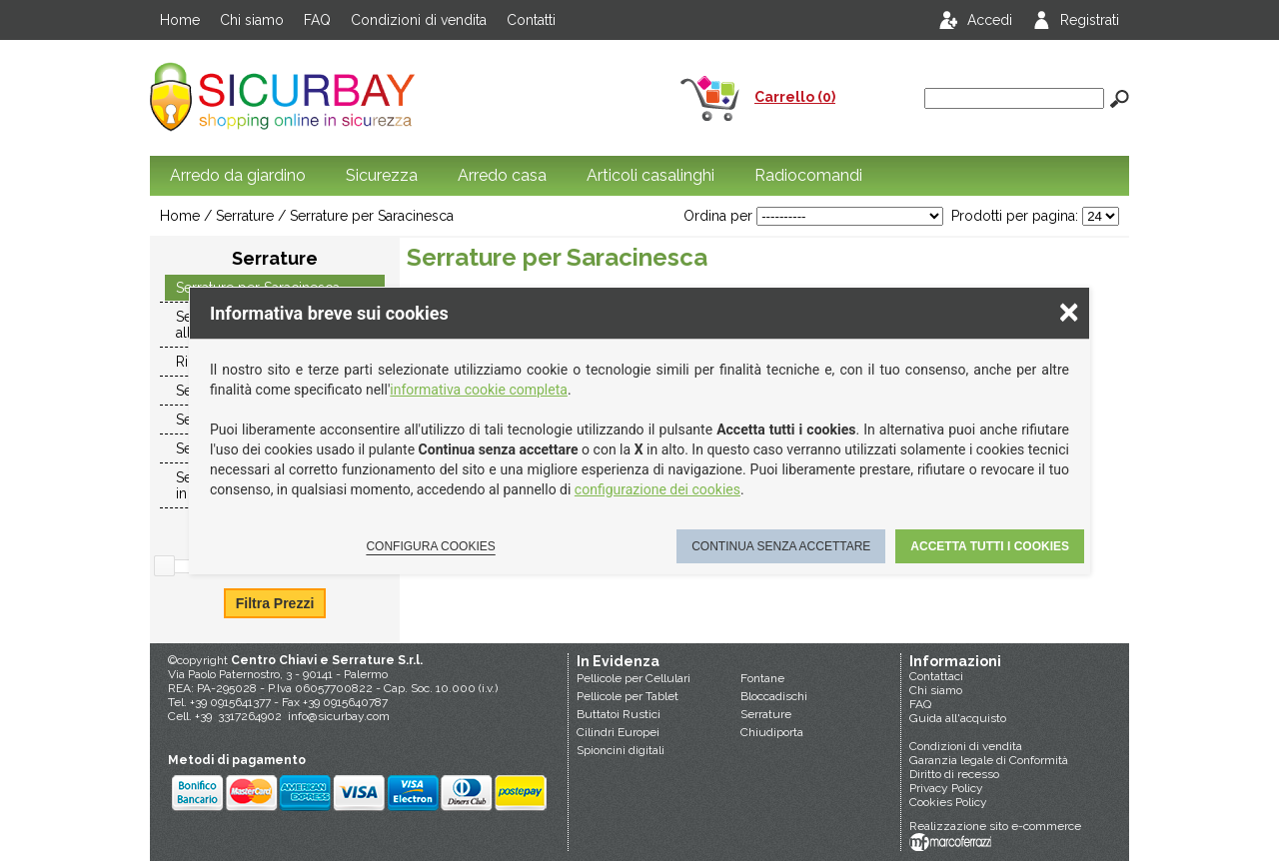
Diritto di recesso (954, 774)
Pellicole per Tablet (627, 696)
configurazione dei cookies (657, 489)
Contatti (531, 20)
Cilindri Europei (618, 732)
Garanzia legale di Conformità (988, 760)
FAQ (317, 20)
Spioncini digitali (620, 750)
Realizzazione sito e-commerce (995, 826)
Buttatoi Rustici (618, 714)
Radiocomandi (808, 175)
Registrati (1089, 20)
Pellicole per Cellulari (633, 678)
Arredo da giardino (238, 175)
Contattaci (936, 676)
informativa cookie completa (479, 390)
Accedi (989, 20)
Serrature (765, 714)
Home (180, 20)
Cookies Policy (948, 802)
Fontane (762, 678)
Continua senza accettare (780, 546)
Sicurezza (382, 175)
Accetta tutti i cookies (989, 546)
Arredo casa (502, 175)
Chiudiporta (771, 732)
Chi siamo (252, 20)
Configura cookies (430, 546)
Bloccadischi (773, 696)
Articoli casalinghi (650, 175)
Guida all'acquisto (957, 718)
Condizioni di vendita (419, 20)
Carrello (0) (794, 97)
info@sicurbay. (327, 716)
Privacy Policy (946, 788)
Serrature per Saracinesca (372, 216)
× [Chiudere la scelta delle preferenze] (1069, 311)
